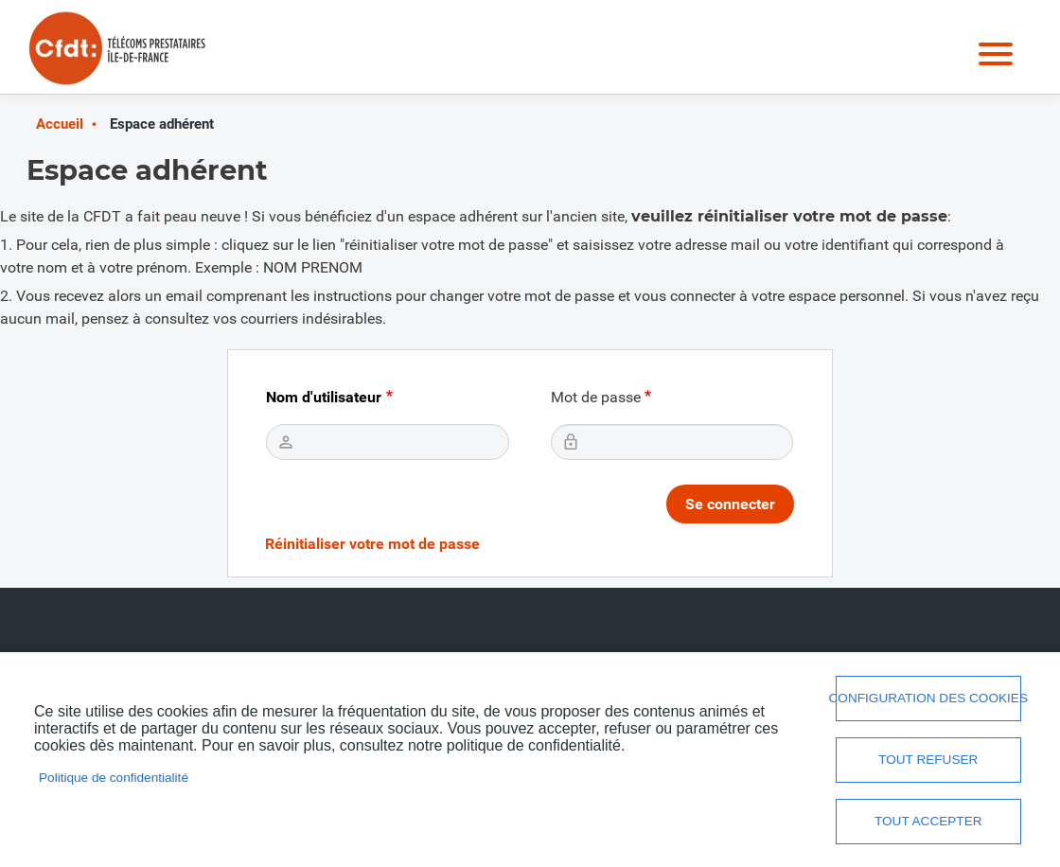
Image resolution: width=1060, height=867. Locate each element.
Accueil (59, 124)
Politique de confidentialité (113, 777)
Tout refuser (928, 759)
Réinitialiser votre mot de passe (372, 544)
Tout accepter (928, 821)
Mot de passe (596, 397)
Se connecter (730, 504)
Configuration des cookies (928, 698)
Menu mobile (996, 54)
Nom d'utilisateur (323, 397)
